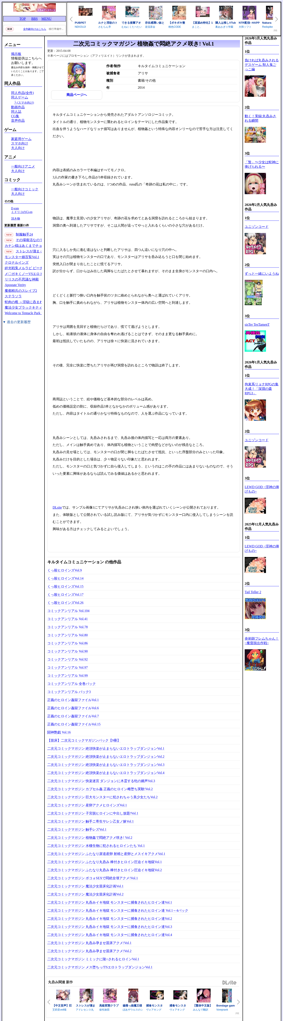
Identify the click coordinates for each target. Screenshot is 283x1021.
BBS (34, 18)
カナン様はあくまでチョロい (27, 245)
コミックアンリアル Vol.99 (67, 675)
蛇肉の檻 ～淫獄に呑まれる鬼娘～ (31, 302)
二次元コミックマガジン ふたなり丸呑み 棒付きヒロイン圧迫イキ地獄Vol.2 (104, 870)
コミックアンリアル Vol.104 (68, 611)
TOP (22, 18)
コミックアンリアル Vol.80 (67, 635)
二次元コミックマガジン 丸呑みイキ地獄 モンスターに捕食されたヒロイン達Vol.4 (109, 935)
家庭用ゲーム (21, 139)
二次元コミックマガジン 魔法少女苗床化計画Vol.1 (85, 886)
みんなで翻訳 (200, 1009)
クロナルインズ (17, 262)
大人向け (18, 148)
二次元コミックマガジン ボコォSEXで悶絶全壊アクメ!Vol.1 (92, 878)
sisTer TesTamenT (257, 324)
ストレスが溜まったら (33, 251)
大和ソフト (245, 26)
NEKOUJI (80, 26)
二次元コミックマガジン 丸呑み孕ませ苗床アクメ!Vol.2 (89, 951)
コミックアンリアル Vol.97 (67, 667)
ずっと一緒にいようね (262, 273)
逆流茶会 (150, 26)
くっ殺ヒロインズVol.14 (65, 578)
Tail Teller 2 (253, 592)
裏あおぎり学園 (224, 26)
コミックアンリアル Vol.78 (67, 627)
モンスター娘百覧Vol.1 (22, 257)
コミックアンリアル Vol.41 (67, 619)
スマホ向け (19, 143)
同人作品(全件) (22, 93)
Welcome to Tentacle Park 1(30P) (27, 313)
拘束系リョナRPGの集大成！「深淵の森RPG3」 (262, 388)
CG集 (15, 116)
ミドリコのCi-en (21, 212)
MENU (46, 18)
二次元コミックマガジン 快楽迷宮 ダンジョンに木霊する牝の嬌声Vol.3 (101, 781)
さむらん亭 (104, 26)
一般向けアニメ (23, 166)
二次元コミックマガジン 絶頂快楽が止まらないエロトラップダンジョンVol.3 (105, 764)
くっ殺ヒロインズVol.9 (64, 570)
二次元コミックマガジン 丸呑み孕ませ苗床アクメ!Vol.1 (89, 943)
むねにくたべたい (132, 26)
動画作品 (18, 107)
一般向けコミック (24, 189)
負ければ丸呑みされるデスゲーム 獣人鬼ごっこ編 (262, 64)
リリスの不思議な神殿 (22, 279)
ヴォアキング (153, 1009)
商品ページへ (76, 95)
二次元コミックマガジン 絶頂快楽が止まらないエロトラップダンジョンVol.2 (105, 756)
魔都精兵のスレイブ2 (21, 290)
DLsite (57, 507)
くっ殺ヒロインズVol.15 (65, 586)
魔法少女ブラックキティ (23, 307)
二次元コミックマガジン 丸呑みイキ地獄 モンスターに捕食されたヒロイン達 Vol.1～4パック (117, 910)
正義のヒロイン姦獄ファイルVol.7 (73, 716)
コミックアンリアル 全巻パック (71, 683)
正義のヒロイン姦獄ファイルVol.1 (73, 700)
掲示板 (16, 54)
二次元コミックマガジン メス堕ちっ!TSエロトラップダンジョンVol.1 (99, 967)
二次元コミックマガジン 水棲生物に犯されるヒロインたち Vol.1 (96, 845)
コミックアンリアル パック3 (69, 692)
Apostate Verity (15, 285)
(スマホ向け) (25, 102)
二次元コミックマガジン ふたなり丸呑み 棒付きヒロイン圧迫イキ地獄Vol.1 (104, 862)
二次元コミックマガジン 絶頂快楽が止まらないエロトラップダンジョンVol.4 (105, 773)
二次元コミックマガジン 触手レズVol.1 (76, 829)
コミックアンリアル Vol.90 (67, 651)
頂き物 (15, 218)
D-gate (15, 208)
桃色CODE (174, 26)
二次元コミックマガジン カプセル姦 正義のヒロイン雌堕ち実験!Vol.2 (100, 789)
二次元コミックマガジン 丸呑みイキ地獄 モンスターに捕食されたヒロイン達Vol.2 (109, 918)
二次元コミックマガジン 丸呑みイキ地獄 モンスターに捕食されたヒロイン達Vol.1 (109, 902)
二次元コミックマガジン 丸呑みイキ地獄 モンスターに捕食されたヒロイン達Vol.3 (109, 926)
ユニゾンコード (257, 226)
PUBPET (80, 22)
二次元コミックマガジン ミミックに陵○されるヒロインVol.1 (93, 959)
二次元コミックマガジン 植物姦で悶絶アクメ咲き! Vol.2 (89, 837)
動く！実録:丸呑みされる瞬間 (260, 118)
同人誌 (16, 111)
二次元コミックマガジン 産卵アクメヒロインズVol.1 (87, 805)
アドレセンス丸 (85, 1009)
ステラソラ (13, 296)
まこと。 (197, 26)
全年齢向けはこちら (34, 28)
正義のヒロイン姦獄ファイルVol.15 (74, 724)
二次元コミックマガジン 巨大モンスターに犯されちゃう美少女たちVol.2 (102, 797)
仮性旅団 (104, 1009)
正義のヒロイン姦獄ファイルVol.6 (73, 708)
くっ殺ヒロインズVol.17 (65, 594)
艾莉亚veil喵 (59, 1009)
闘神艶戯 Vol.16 (59, 732)
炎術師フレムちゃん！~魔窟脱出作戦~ (262, 641)
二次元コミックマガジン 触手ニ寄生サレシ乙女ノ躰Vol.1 (90, 821)
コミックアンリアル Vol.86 (67, 643)
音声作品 (18, 120)
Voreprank (222, 1009)
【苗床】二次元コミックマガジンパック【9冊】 (84, 740)
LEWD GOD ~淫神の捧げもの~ (262, 489)
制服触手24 (24, 234)
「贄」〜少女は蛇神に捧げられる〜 (262, 164)
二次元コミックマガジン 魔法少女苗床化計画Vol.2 (85, 894)
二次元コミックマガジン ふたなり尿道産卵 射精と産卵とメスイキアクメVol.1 (106, 854)
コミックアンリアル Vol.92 (67, 659)
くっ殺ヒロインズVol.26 (65, 603)
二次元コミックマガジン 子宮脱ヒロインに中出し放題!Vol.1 (92, 813)
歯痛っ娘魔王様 (132, 1005)
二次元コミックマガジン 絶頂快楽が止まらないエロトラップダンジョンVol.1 (105, 748)
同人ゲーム (19, 97)
